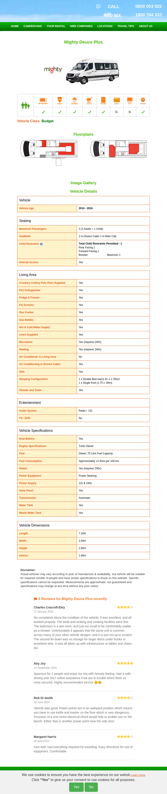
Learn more (138, 775)
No (91, 787)
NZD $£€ (112, 15)
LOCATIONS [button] (105, 26)
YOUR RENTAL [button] (56, 26)
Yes (76, 787)
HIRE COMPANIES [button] (81, 26)
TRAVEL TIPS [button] (125, 26)
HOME (15, 26)
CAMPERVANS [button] (32, 26)
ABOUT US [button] (146, 26)
